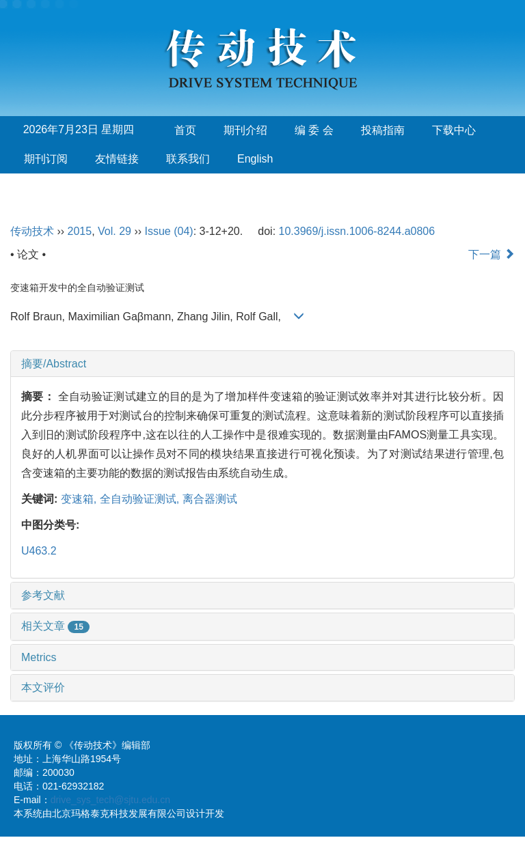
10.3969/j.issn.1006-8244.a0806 (357, 231)
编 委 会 (314, 130)
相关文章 (55, 626)
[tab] (262, 364)
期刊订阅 (46, 159)
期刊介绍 (245, 130)
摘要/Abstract (53, 363)
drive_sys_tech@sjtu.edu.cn (110, 799)
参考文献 (43, 595)
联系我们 (188, 159)
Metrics (39, 657)
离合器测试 (210, 499)
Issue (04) (169, 231)
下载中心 (454, 130)
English (255, 159)
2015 (80, 231)
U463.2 (39, 551)
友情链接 (117, 159)
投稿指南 (383, 130)
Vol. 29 (114, 231)
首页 (185, 130)
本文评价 (43, 687)
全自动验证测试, (141, 499)
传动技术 (32, 231)
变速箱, (80, 499)
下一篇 (491, 254)
